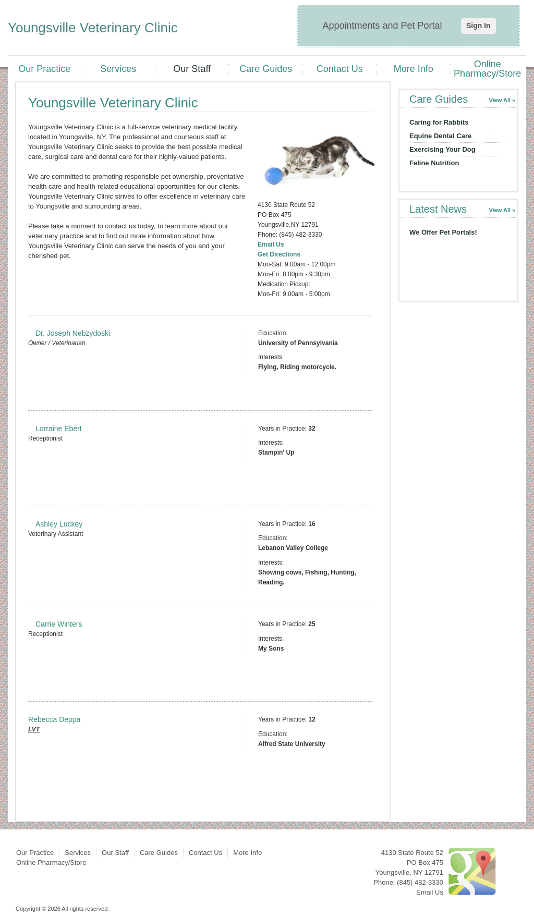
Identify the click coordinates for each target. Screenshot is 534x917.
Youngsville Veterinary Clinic (93, 27)
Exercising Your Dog (442, 149)
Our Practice (44, 69)
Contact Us (340, 69)
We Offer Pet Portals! (443, 232)
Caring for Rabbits (438, 122)
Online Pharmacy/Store (487, 68)
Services (118, 69)
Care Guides (265, 69)
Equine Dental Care (440, 136)
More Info (413, 69)
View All (500, 100)
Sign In (478, 25)
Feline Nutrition (434, 163)
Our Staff (192, 69)
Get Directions (279, 254)
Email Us (271, 244)
